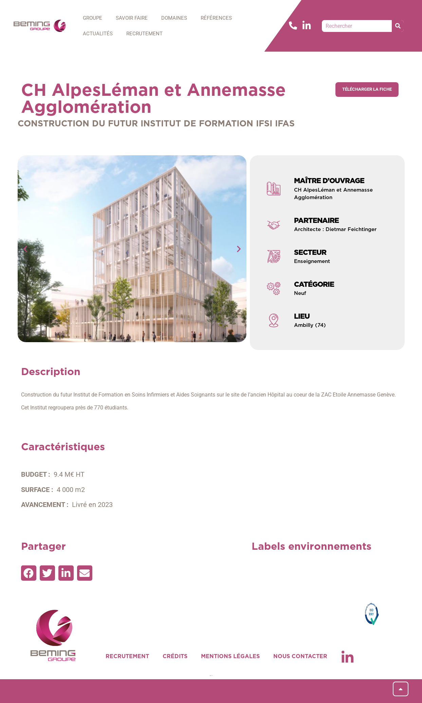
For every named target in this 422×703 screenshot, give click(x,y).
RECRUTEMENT (144, 34)
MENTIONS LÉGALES (230, 656)
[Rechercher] (398, 26)
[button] (25, 249)
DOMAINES (174, 18)
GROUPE (92, 18)
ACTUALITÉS (98, 34)
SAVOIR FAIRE (132, 18)
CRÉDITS (175, 656)
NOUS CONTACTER (300, 656)
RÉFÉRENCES (216, 18)
